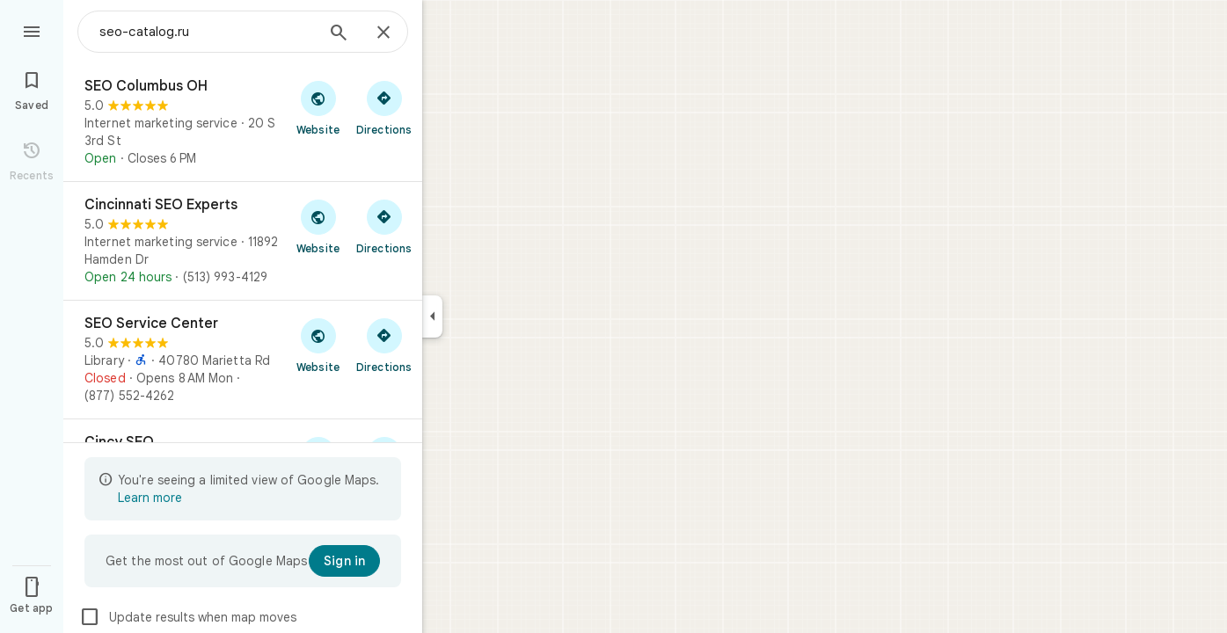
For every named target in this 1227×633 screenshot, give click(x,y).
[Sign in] (344, 561)
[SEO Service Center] (242, 359)
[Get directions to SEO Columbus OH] (384, 107)
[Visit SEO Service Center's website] (318, 345)
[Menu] (31, 30)
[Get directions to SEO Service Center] (384, 345)
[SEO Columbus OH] (242, 122)
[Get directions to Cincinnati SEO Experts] (384, 226)
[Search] (339, 34)
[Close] (383, 33)
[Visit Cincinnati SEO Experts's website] (318, 226)
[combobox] (206, 31)
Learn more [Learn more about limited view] (150, 498)
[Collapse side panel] (432, 316)
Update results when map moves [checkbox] (187, 617)
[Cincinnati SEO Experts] (242, 241)
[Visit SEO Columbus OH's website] (318, 107)
